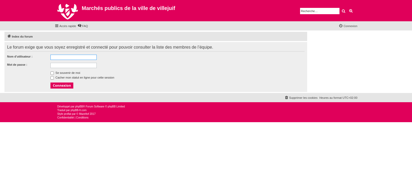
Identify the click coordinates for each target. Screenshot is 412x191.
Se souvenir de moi (65, 72)
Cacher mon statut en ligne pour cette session (82, 77)
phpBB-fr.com (79, 110)
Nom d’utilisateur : (20, 56)
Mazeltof (84, 113)
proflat (67, 113)
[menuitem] (83, 26)
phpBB (79, 106)
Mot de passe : (17, 64)
